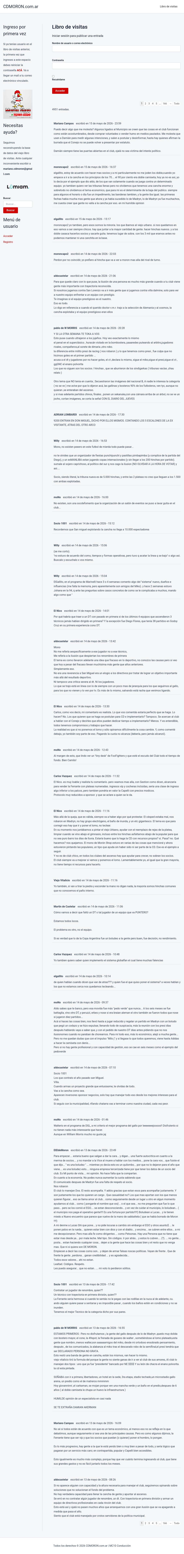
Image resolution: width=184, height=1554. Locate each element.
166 (164, 103)
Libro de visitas (169, 6)
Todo (176, 103)
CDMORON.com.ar (20, 6)
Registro (8, 242)
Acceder (8, 236)
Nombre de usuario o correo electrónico (72, 43)
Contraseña (58, 60)
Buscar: (7, 198)
